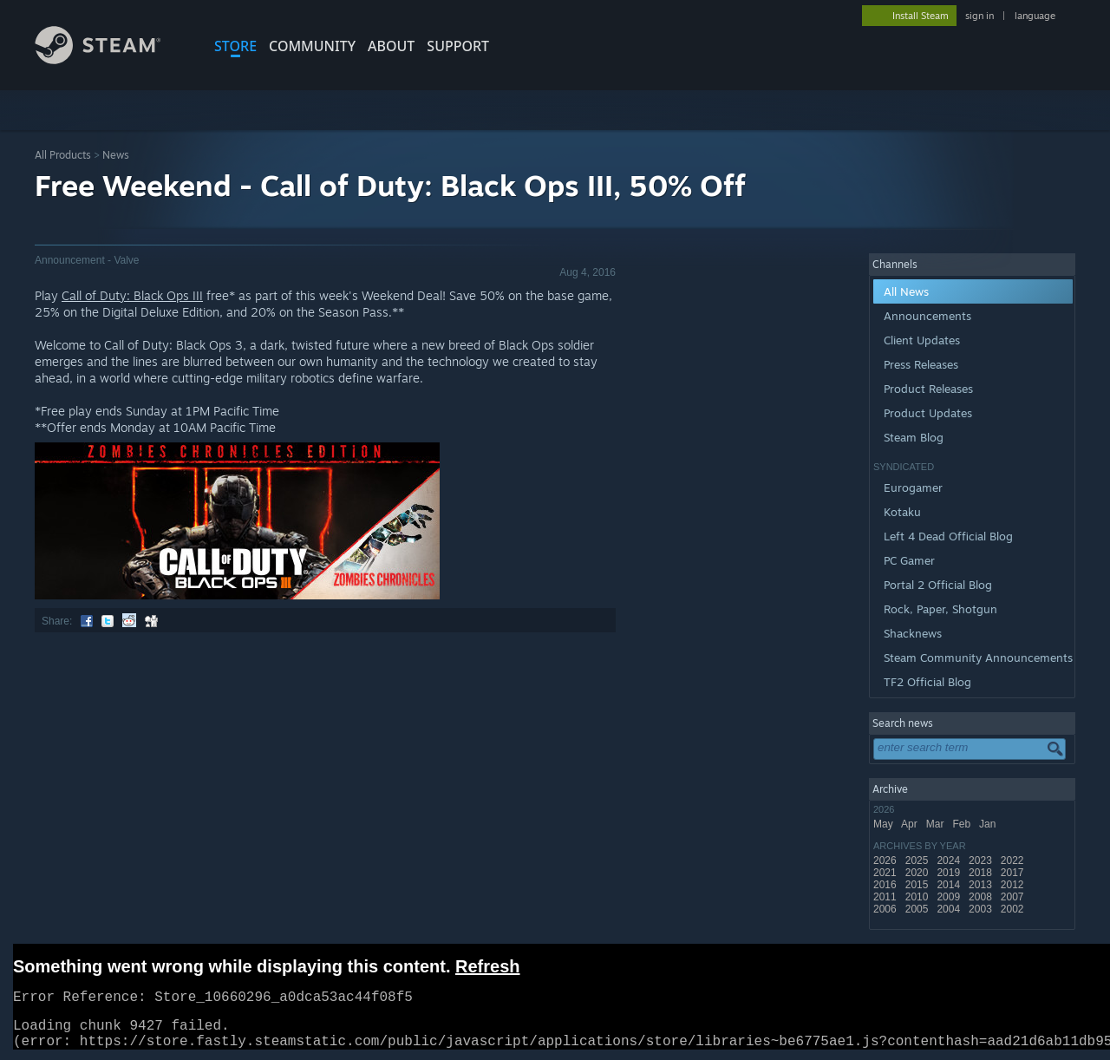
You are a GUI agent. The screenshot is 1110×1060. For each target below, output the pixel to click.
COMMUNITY (312, 46)
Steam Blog (914, 437)
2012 (1014, 885)
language (1035, 16)
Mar (936, 824)
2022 (1014, 860)
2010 (918, 897)
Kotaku (902, 512)
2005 (918, 909)
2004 (950, 909)
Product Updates (928, 413)
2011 (886, 897)
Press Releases (921, 364)
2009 (950, 897)
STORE (235, 46)
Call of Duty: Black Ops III (132, 295)
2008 (982, 897)
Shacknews (913, 633)
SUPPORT (458, 46)
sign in (979, 16)
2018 (982, 873)
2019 (950, 873)
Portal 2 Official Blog (938, 585)
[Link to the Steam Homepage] (111, 59)
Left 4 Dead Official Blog (948, 536)
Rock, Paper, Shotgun (940, 609)
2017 (1014, 873)
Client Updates (922, 340)
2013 (982, 885)
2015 (918, 885)
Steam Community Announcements (978, 657)
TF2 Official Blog (927, 682)
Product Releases (928, 389)
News (115, 154)
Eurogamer (913, 487)
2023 (982, 860)
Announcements (927, 316)
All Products (63, 154)
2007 (1014, 897)
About (391, 46)
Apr (910, 824)
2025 (918, 860)
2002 (1014, 909)
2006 (886, 909)
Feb (962, 824)
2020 (918, 873)
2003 (982, 909)
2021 (886, 873)
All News (906, 291)
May (884, 824)
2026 (886, 860)
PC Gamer (909, 560)
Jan (989, 824)
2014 (950, 885)
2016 (886, 885)
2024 (950, 860)
